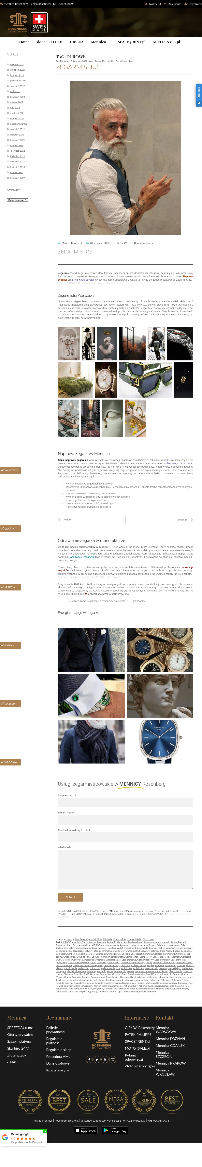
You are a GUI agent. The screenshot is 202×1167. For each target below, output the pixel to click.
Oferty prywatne (20, 1034)
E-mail (66, 812)
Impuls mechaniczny (85, 980)
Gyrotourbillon (137, 977)
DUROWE (170, 965)
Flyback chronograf (76, 971)
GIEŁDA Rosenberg (140, 1027)
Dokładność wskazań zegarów (87, 965)
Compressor (146, 956)
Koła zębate (168, 986)
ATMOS (96, 945)
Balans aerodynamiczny (168, 945)
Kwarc (185, 988)
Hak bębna (151, 977)
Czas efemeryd (129, 959)
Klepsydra (156, 986)
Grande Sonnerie (72, 977)
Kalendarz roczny (64, 983)
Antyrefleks (176, 942)
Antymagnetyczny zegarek (157, 942)
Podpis (67, 795)
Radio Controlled (147, 991)
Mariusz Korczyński (103, 61)
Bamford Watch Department (122, 948)
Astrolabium (85, 945)
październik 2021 (18, 124)
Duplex (150, 965)
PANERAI (62, 914)
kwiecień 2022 (17, 97)
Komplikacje (110, 988)
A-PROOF (66, 942)
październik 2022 (18, 80)
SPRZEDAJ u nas (20, 1027)
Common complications (112, 956)
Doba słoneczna (64, 965)
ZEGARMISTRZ (77, 67)
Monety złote (119, 939)
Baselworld (142, 948)
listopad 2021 (17, 118)
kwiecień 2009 (17, 178)
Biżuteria (107, 939)
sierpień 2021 (17, 134)
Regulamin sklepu (59, 1049)
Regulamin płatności (54, 1040)
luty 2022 (15, 107)
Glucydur (78, 974)
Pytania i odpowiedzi (134, 1057)
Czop (93, 962)
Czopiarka (102, 962)
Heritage (70, 980)
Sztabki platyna (19, 1041)
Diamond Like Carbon (163, 962)
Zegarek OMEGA (155, 914)
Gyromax (124, 977)
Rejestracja (195, 4)
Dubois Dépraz (138, 965)
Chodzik (126, 953)
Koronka (121, 988)
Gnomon (94, 974)
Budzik (176, 951)
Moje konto (174, 4)
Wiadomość (64, 847)
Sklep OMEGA (134, 939)
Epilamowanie (108, 968)
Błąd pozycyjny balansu (146, 951)
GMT (86, 974)
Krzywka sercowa (164, 988)
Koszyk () (155, 4)
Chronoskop (69, 956)
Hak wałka (162, 977)
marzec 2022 (16, 102)
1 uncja (70, 939)
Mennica (98, 41)
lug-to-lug (92, 991)
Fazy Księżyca (174, 968)
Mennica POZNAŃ (170, 1038)
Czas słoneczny (162, 959)
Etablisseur (138, 968)
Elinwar (59, 968)
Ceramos (90, 953)
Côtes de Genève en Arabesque (78, 959)
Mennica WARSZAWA (166, 1029)
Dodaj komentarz (124, 61)
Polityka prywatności (55, 1029)
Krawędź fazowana (145, 988)
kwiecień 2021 (17, 140)
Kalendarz (165, 980)
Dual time (125, 965)
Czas (118, 959)
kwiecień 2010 (17, 167)
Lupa (119, 991)
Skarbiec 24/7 (18, 1048)
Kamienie (118, 986)
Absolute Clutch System (83, 942)
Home (24, 41)
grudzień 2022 (17, 69)
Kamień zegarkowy (103, 986)
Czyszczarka (114, 962)
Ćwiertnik (100, 959)
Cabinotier (186, 951)
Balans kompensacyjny (80, 948)
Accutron (101, 942)
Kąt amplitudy (130, 986)
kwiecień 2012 (17, 156)
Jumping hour (142, 980)
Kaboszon (154, 980)
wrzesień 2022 (17, 86)
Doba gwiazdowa (184, 962)
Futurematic (120, 971)
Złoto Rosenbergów (140, 1066)
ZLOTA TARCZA (83, 914)
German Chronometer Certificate (151, 971)
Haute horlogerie (177, 977)
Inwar (118, 980)
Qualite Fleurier (130, 991)
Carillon (71, 953)
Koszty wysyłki (57, 1070)
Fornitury (91, 971)
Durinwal (159, 965)
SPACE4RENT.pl (132, 41)
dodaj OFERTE (49, 41)
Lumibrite (103, 991)
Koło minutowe (76, 988)
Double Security (112, 965)
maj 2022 (15, 91)
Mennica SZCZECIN (164, 1054)
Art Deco (73, 945)
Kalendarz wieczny (104, 983)
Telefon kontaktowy (74, 830)
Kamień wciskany (84, 986)
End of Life (83, 968)
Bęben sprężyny (185, 948)
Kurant (177, 988)
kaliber (117, 983)
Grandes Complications (93, 977)
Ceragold (80, 953)
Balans (152, 945)
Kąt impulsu (144, 986)
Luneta (112, 991)
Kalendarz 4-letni (179, 980)
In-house (100, 980)
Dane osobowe (57, 1063)
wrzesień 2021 (17, 129)
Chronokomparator (152, 953)
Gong (124, 974)
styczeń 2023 (16, 64)
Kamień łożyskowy (146, 983)
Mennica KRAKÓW (171, 1063)
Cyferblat (110, 959)
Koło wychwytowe (94, 988)
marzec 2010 (16, 172)
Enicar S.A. (95, 968)
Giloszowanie (175, 971)
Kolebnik (179, 986)
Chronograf (136, 953)
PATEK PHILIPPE (138, 1034)
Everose (163, 968)
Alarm (120, 942)
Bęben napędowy (167, 948)
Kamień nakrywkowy (166, 983)
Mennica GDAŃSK (170, 1045)
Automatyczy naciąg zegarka (134, 945)
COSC (59, 959)
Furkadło (101, 971)
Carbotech (61, 953)
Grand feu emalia (136, 974)
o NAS (12, 1062)
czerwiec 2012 (17, 150)
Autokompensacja (110, 945)
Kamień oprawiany (65, 986)
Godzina (116, 974)
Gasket (130, 971)
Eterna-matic (151, 968)
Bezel (68, 951)
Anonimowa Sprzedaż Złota (88, 939)
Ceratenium (101, 953)
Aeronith (111, 942)
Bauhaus (153, 948)
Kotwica (131, 988)
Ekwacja (190, 965)
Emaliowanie (70, 968)
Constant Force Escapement (166, 956)
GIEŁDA (76, 41)
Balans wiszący (99, 948)
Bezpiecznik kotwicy (82, 951)
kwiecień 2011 (17, 161)
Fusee (110, 971)
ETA (118, 968)
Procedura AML (58, 1056)
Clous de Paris (84, 956)
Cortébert (186, 956)
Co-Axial (96, 956)
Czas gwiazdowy (145, 959)
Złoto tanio (148, 939)
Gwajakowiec (112, 977)
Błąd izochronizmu (103, 951)
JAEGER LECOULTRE (114, 914)
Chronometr (169, 953)
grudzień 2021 (17, 113)
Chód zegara (114, 953)
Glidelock (68, 974)
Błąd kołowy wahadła (123, 951)
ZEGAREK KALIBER (171, 911)
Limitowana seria (64, 991)
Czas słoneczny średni (78, 962)
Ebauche (181, 965)
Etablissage (126, 968)
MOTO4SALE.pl (166, 41)
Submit (70, 897)
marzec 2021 (16, 145)
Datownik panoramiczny (132, 962)
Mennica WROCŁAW (165, 1072)
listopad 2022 (17, 75)
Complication (131, 956)
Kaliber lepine (129, 983)
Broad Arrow (165, 951)
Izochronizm (128, 980)
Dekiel (149, 962)
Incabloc (110, 980)
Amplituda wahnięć (132, 942)
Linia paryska (80, 991)
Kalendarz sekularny (84, 983)
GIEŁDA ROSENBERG (78, 911)
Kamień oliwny (185, 983)
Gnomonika (105, 974)
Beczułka (60, 951)
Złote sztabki (17, 1055)
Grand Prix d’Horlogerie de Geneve (163, 974)
